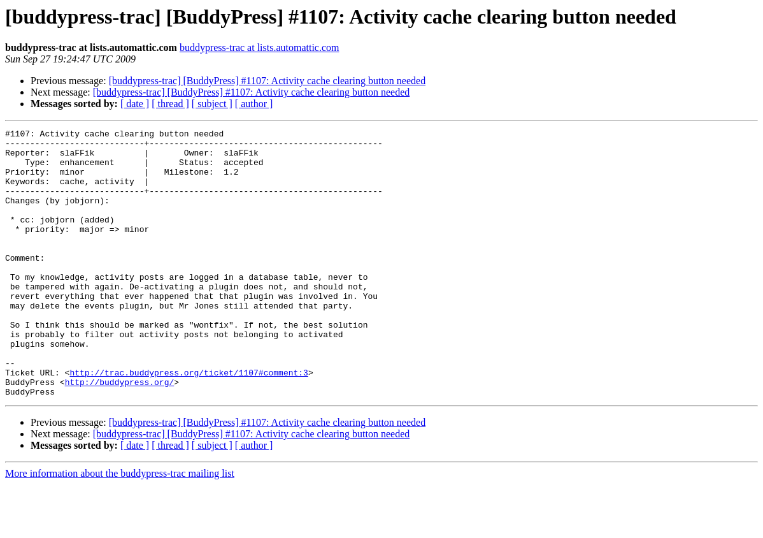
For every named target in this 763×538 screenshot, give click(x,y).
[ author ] (254, 103)
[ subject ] (212, 103)
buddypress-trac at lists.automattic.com (259, 47)
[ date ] (134, 103)
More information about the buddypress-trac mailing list (119, 526)
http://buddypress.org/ (120, 433)
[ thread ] (170, 103)
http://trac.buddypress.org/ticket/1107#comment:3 (188, 422)
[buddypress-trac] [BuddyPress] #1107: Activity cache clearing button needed (267, 80)
